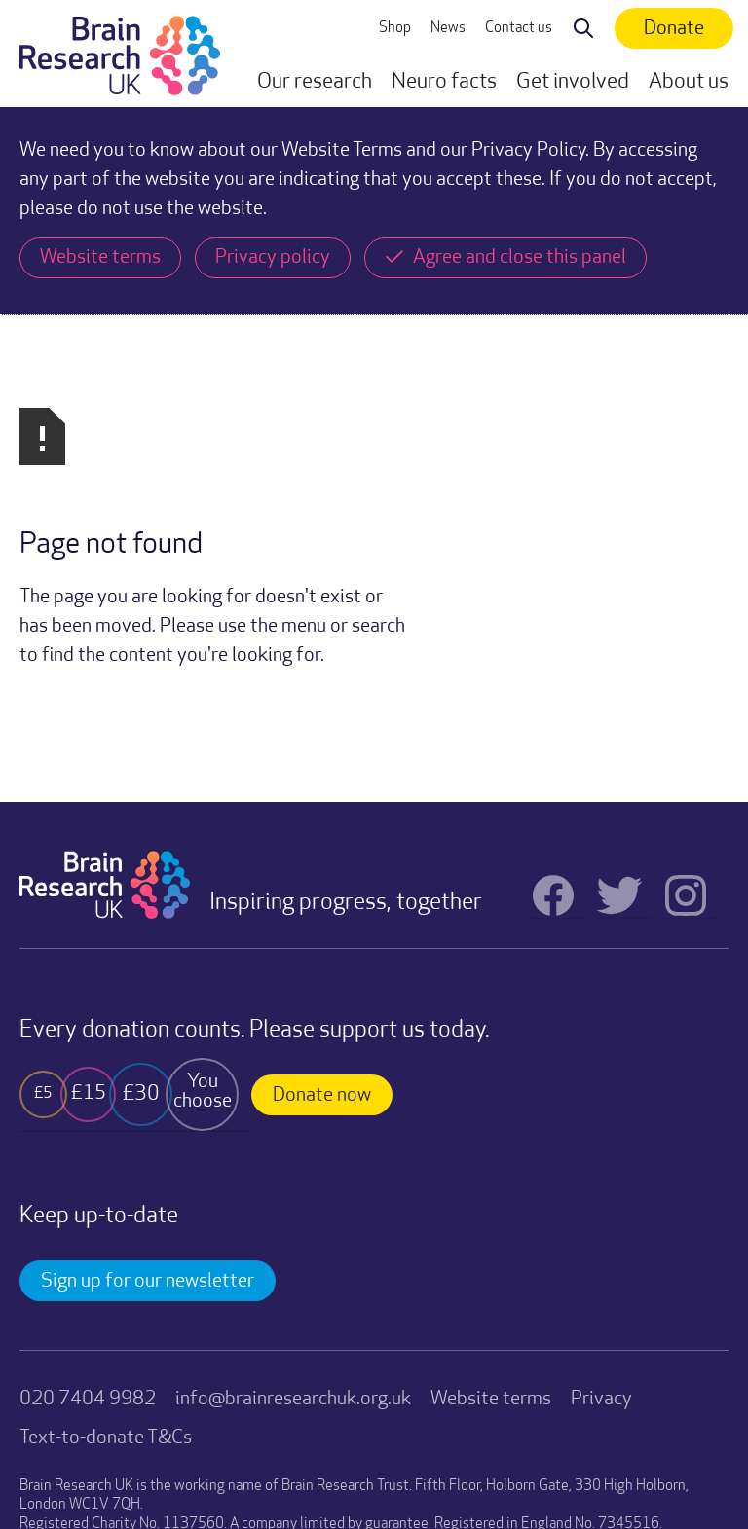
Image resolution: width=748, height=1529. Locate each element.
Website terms (490, 1399)
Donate (674, 29)
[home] (119, 53)
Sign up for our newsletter (147, 1282)
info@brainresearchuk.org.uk (293, 1399)
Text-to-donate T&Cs (105, 1438)
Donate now (322, 1096)
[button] (314, 82)
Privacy (601, 1399)
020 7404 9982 (87, 1399)
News (448, 28)
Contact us (518, 28)
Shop (395, 28)
